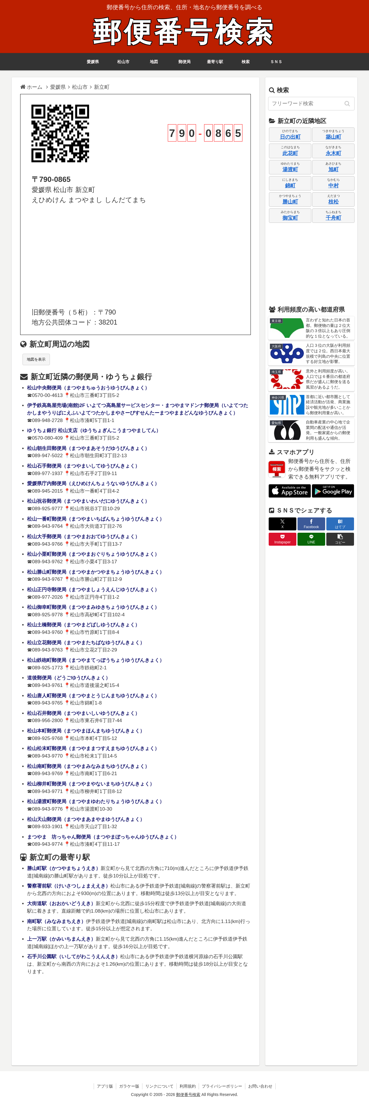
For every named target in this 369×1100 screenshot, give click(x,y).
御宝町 (290, 218)
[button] (348, 103)
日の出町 (290, 137)
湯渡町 (290, 169)
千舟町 (333, 218)
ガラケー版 (129, 1086)
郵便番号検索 (184, 32)
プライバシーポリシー (222, 1086)
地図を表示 (36, 359)
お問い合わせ (260, 1086)
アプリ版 (105, 1086)
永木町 (333, 153)
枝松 (333, 202)
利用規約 (188, 1086)
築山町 (333, 137)
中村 (333, 186)
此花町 (290, 153)
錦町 (290, 186)
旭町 (333, 169)
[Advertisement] (135, 256)
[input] (311, 103)
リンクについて (159, 1086)
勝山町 (290, 202)
